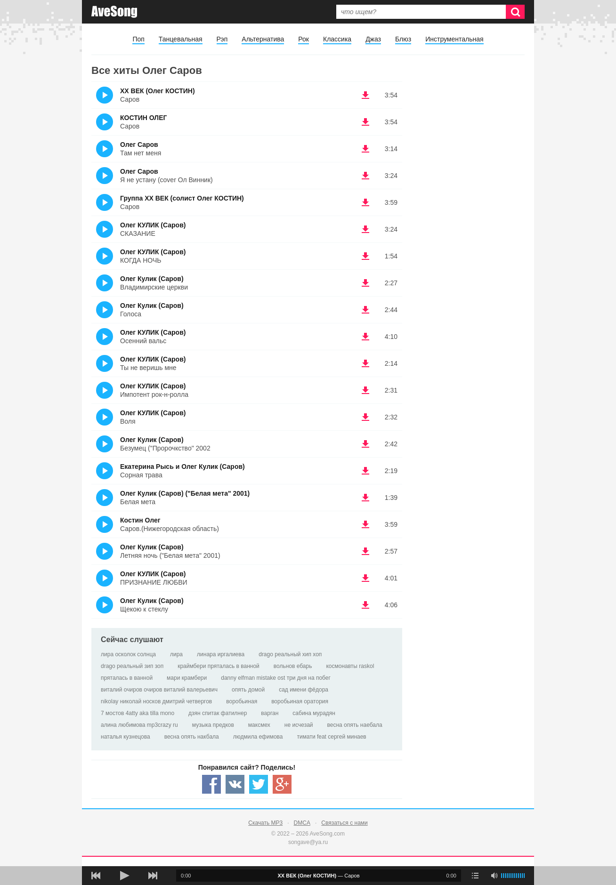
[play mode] (475, 875)
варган (269, 713)
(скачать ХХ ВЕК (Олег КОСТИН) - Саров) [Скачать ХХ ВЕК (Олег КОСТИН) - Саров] (365, 95)
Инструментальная (454, 39)
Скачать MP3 (265, 823)
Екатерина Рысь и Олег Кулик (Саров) (182, 466)
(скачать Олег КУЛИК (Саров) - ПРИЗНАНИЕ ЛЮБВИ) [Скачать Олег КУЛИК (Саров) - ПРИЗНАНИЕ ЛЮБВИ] (365, 578)
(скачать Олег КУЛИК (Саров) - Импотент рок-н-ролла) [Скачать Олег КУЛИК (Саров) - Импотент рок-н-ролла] (365, 390)
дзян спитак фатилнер (217, 713)
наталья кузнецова (125, 736)
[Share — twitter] (258, 784)
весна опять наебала (354, 725)
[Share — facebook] (211, 784)
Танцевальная (181, 39)
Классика (337, 39)
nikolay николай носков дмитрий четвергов (156, 701)
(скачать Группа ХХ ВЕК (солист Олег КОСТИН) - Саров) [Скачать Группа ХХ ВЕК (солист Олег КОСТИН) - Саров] (365, 202)
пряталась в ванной (127, 678)
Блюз (403, 39)
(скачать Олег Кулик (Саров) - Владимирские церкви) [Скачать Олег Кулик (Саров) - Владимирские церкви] (365, 282)
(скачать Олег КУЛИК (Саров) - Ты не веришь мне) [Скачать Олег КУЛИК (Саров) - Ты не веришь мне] (365, 363)
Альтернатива (263, 39)
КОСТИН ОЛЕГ (143, 117)
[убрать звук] (494, 875)
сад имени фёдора (303, 689)
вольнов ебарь (293, 666)
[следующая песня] (152, 875)
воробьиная (241, 701)
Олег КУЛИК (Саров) (153, 225)
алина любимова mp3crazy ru (139, 725)
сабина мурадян (313, 713)
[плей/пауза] (124, 875)
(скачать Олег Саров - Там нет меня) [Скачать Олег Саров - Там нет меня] (365, 148)
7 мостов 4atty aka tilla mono (137, 713)
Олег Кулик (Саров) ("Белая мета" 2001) (185, 493)
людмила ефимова (258, 736)
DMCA (302, 823)
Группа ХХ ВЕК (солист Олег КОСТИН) (182, 198)
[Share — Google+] (282, 784)
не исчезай (298, 725)
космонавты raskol (350, 666)
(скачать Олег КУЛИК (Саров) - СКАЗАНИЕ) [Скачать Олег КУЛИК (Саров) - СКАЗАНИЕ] (365, 229)
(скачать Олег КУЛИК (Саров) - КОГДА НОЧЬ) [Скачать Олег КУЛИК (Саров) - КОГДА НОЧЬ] (365, 256)
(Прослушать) (104, 95)
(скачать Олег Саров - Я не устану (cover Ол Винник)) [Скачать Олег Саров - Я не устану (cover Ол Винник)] (365, 175)
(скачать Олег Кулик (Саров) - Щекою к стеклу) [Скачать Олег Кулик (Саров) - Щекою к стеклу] (365, 604)
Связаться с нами (344, 823)
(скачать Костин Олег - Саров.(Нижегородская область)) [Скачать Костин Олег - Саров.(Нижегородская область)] (365, 524)
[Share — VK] (235, 784)
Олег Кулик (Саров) (152, 278)
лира (176, 654)
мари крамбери (187, 678)
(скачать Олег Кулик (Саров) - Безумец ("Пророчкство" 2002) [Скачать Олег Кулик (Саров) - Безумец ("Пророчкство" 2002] (365, 443)
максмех (259, 725)
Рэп (222, 39)
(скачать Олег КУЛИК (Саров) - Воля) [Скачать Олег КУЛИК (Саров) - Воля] (365, 417)
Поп (138, 39)
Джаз (373, 39)
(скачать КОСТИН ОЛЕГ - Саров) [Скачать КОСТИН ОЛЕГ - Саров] (365, 121)
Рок (303, 39)
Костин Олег (140, 520)
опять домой (248, 689)
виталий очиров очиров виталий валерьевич (159, 689)
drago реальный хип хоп (290, 654)
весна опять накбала (191, 736)
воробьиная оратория (299, 701)
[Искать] (515, 12)
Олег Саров (139, 144)
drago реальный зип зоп (132, 666)
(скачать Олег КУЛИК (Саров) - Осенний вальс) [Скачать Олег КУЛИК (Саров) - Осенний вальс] (365, 336)
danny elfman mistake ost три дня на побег (276, 678)
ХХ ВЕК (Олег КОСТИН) (157, 91)
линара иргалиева (220, 654)
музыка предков (213, 725)
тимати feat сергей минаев (331, 736)
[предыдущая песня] (96, 875)
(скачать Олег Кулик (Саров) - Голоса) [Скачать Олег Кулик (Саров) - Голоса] (365, 309)
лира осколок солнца (128, 654)
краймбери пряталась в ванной (218, 666)
